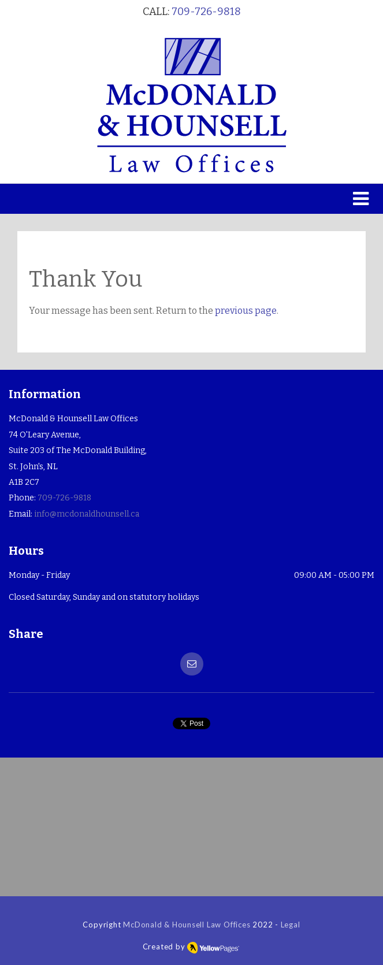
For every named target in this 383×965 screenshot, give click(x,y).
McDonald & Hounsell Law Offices (186, 924)
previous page (246, 310)
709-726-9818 (206, 11)
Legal (290, 924)
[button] (191, 199)
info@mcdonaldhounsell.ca (86, 514)
